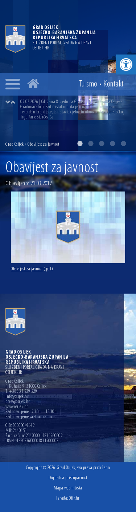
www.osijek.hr (16, 407)
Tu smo (88, 84)
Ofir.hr (74, 498)
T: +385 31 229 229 (21, 391)
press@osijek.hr (17, 401)
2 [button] (90, 143)
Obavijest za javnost (32, 269)
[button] (126, 64)
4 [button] (112, 143)
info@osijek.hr (17, 396)
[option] (75, 109)
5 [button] (123, 143)
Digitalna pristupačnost (68, 478)
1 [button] (79, 143)
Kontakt (113, 84)
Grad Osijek (15, 144)
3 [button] (101, 143)
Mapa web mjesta (68, 488)
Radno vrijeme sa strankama (28, 417)
